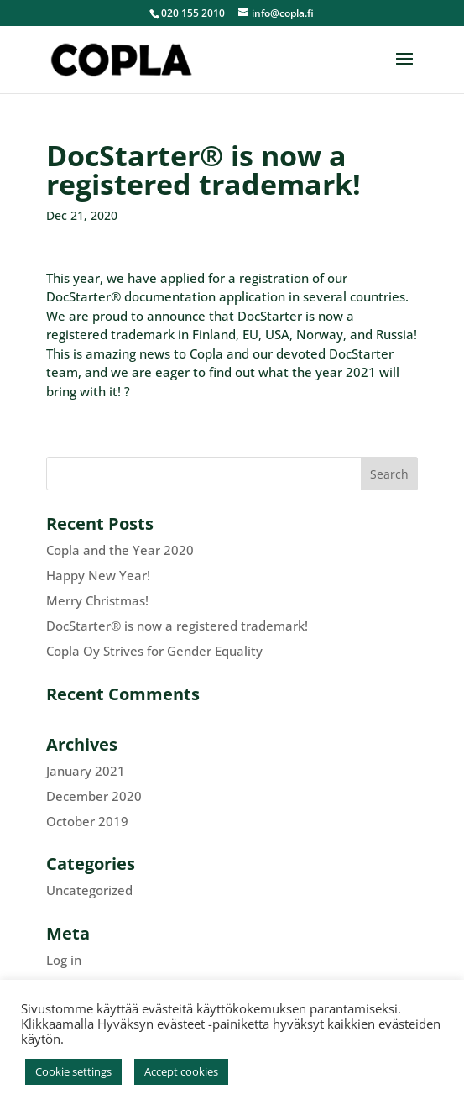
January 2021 (85, 770)
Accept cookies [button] (181, 1071)
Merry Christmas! (97, 600)
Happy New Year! (98, 575)
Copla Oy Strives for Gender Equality (154, 650)
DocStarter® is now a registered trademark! (177, 625)
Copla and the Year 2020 (120, 550)
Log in (63, 959)
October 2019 (87, 821)
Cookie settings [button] (73, 1071)
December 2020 (94, 796)
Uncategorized (89, 890)
